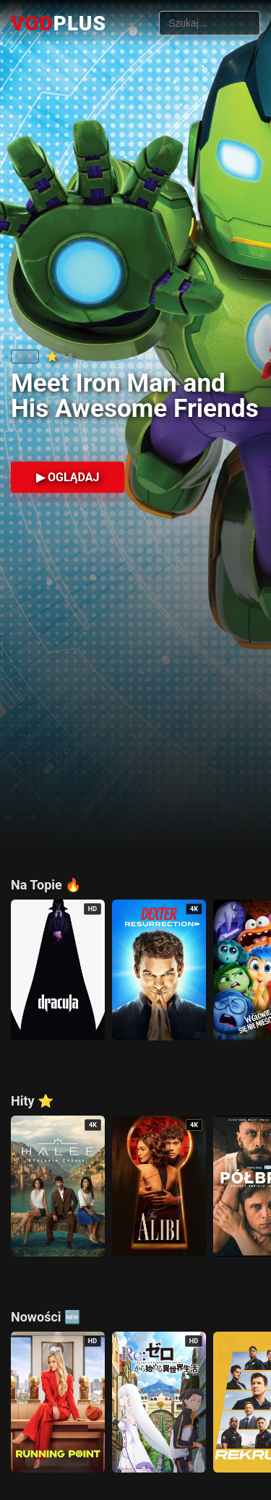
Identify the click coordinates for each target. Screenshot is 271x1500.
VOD (58, 23)
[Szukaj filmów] (209, 23)
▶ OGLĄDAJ (67, 477)
